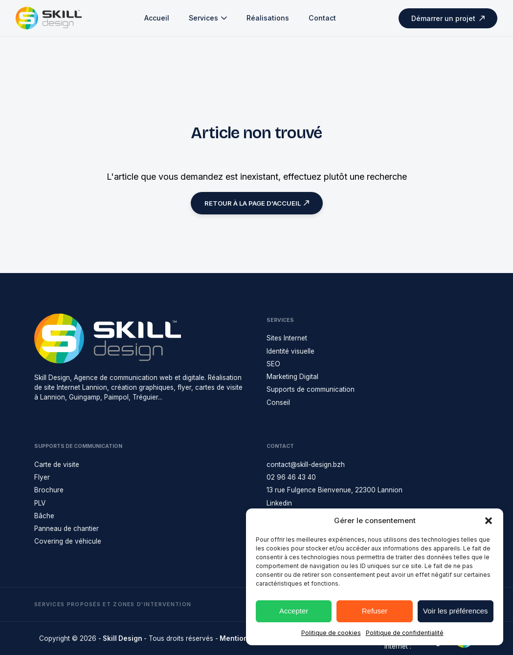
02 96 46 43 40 (291, 477)
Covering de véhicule (67, 541)
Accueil (156, 18)
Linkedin (279, 503)
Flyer (42, 477)
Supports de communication (311, 389)
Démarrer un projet (448, 18)
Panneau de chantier (66, 528)
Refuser (375, 611)
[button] (488, 521)
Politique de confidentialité (405, 632)
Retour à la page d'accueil (252, 203)
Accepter (293, 611)
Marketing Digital (292, 376)
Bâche (44, 516)
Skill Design (122, 638)
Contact (322, 18)
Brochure (49, 490)
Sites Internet (287, 338)
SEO (273, 364)
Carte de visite (56, 464)
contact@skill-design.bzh (306, 464)
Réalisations (267, 18)
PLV (39, 503)
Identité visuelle (290, 351)
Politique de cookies (331, 632)
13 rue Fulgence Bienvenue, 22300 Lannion (334, 490)
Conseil (278, 402)
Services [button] (208, 18)
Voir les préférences (455, 611)
